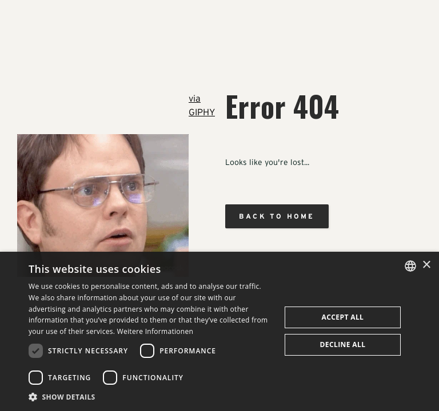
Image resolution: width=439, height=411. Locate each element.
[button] (151, 396)
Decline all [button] (343, 344)
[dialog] (219, 331)
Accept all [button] (343, 317)
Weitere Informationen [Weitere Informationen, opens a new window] (155, 331)
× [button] (426, 265)
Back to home (276, 216)
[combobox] (410, 266)
